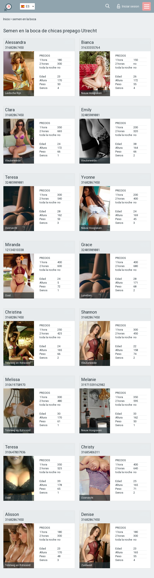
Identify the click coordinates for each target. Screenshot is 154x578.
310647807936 (15, 452)
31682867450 (14, 48)
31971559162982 (93, 385)
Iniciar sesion (128, 6)
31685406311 (90, 452)
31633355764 (90, 48)
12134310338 (14, 250)
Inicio (7, 19)
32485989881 (90, 115)
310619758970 (15, 385)
